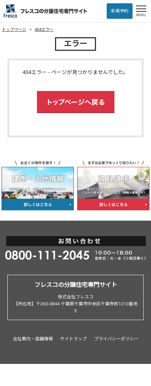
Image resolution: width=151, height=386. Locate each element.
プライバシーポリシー (116, 338)
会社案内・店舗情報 (33, 338)
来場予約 (119, 11)
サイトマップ (73, 338)
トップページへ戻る (75, 102)
